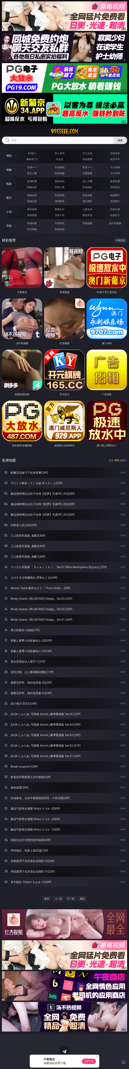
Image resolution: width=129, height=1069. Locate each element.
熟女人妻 (32, 173)
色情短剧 (59, 229)
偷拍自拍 (59, 181)
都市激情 (32, 209)
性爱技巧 (115, 215)
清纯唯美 (59, 201)
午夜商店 (59, 223)
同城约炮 (32, 223)
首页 (46, 898)
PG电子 (32, 153)
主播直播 (87, 173)
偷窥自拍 (32, 195)
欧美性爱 (115, 181)
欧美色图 (87, 195)
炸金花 (59, 159)
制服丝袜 (32, 187)
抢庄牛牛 (115, 159)
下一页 (70, 898)
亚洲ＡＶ (32, 167)
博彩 (9, 156)
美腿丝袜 (32, 201)
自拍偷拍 (59, 167)
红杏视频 (32, 229)
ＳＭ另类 (115, 173)
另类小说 (59, 215)
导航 (9, 226)
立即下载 (89, 1061)
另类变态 (115, 187)
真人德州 (59, 153)
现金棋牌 (87, 159)
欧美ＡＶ (87, 167)
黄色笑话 (87, 215)
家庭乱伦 (59, 209)
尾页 (82, 898)
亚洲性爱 (32, 181)
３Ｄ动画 (115, 167)
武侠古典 (115, 209)
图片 (9, 198)
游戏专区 (115, 153)
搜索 (120, 140)
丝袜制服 (59, 173)
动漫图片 (115, 195)
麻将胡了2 (32, 159)
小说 (9, 212)
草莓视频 (87, 223)
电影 (9, 184)
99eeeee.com (64, 131)
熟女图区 (87, 201)
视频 (9, 170)
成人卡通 (87, 181)
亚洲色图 (59, 195)
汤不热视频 (115, 223)
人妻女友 (87, 209)
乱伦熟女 (87, 187)
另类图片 (115, 201)
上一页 (58, 898)
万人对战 (87, 153)
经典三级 (59, 187)
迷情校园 (32, 215)
